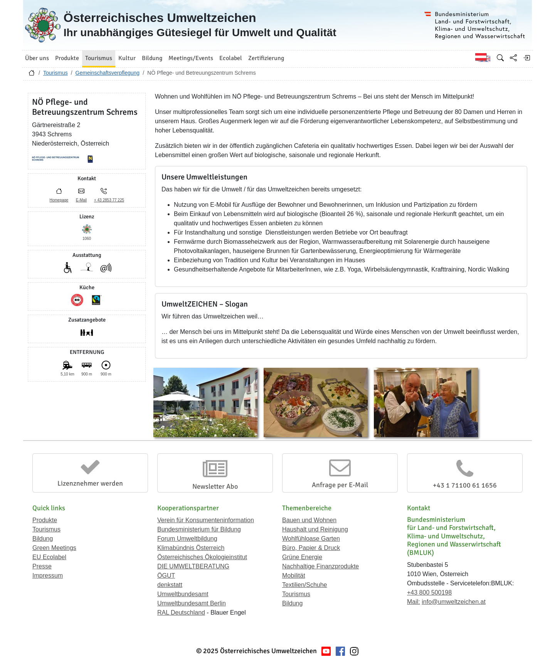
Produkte (44, 520)
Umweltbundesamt (183, 594)
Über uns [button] (37, 58)
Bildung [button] (152, 58)
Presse (42, 566)
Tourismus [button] (98, 58)
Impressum (47, 575)
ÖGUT (166, 575)
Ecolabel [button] (230, 58)
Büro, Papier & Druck (311, 548)
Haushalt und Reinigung (315, 529)
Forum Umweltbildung (187, 538)
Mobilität (293, 575)
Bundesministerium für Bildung (199, 529)
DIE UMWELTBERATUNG (193, 566)
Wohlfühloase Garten (311, 538)
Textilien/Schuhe (304, 585)
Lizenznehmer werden (90, 483)
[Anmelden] (526, 57)
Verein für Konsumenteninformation (205, 520)
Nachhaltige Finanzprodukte (320, 566)
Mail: (413, 601)
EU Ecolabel (49, 557)
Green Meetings (54, 548)
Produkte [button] (67, 58)
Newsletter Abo (215, 486)
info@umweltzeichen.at (454, 601)
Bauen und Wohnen (309, 520)
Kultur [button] (127, 58)
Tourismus (55, 73)
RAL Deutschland (181, 612)
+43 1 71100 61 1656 (465, 485)
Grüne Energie (302, 557)
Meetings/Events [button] (190, 58)
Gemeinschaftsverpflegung (108, 73)
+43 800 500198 (429, 592)
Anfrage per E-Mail (340, 485)
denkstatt (169, 585)
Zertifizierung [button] (266, 58)
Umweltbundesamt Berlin (191, 603)
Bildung (42, 538)
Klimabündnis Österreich (190, 548)
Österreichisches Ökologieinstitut (202, 557)
